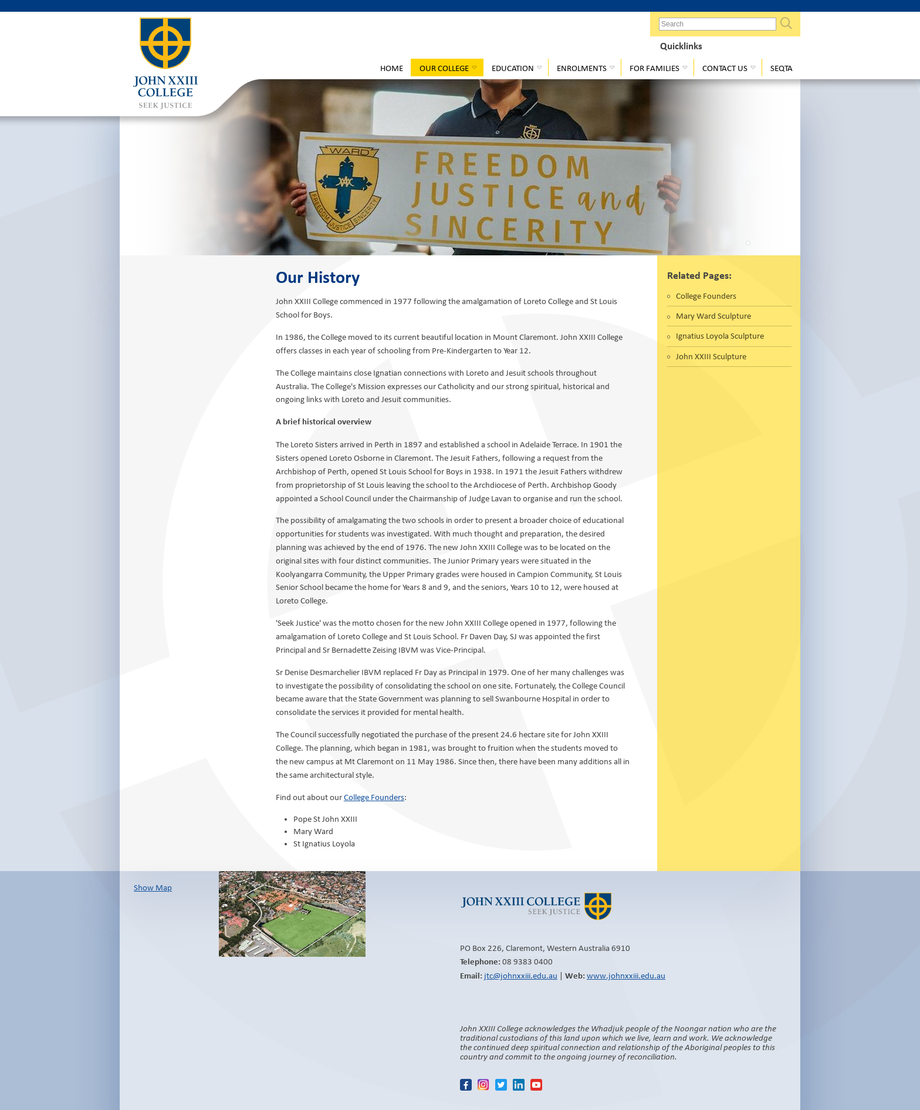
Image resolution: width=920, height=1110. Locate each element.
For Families (654, 68)
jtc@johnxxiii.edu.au (520, 975)
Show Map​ (153, 887)
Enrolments (582, 68)
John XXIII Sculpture (711, 356)
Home (391, 68)
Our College (444, 68)
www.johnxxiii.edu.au (626, 975)
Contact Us (725, 68)
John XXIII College (165, 65)
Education (513, 68)
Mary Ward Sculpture (713, 315)
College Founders (374, 797)
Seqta (781, 68)
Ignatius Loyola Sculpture (720, 335)
